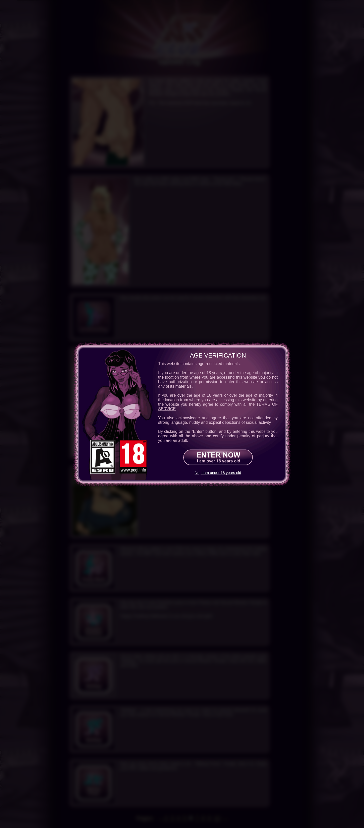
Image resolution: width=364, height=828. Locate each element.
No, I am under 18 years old (218, 472)
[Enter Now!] (218, 457)
